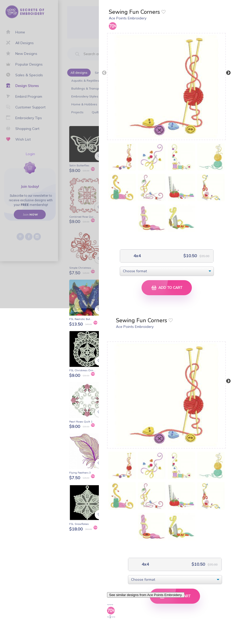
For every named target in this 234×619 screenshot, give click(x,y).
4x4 (136, 255)
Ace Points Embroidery (127, 18)
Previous (104, 73)
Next (228, 73)
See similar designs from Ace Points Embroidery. (145, 595)
